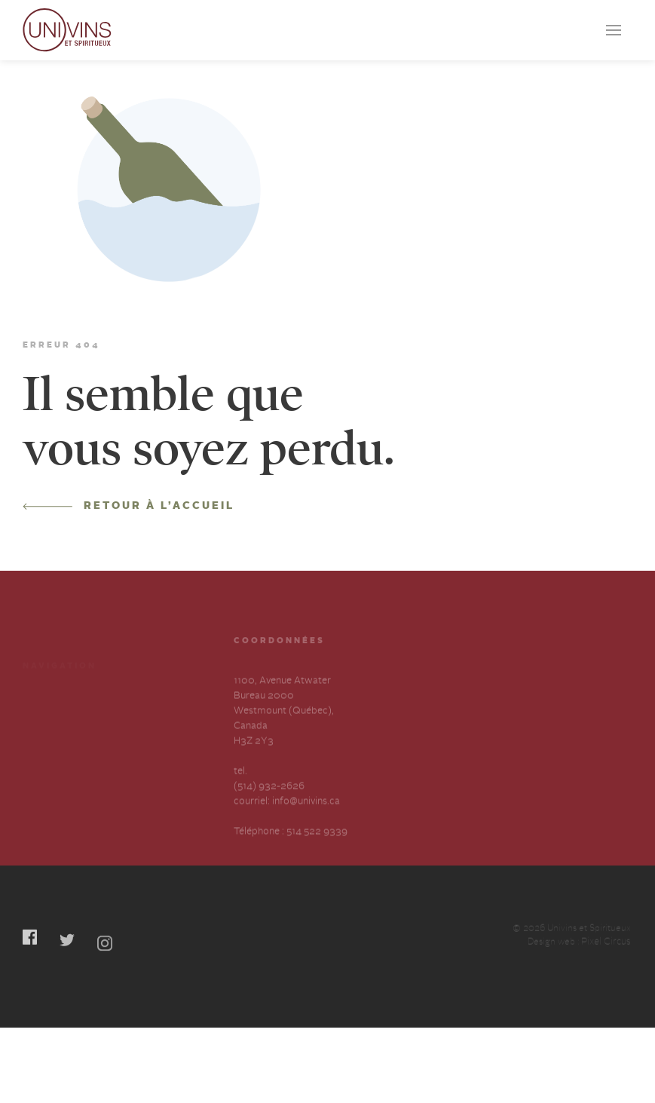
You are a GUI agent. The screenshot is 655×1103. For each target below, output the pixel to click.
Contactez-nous (152, 741)
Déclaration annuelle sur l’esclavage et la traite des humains (67, 784)
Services (41, 714)
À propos (43, 741)
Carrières (137, 714)
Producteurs (50, 687)
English (132, 769)
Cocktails (137, 687)
